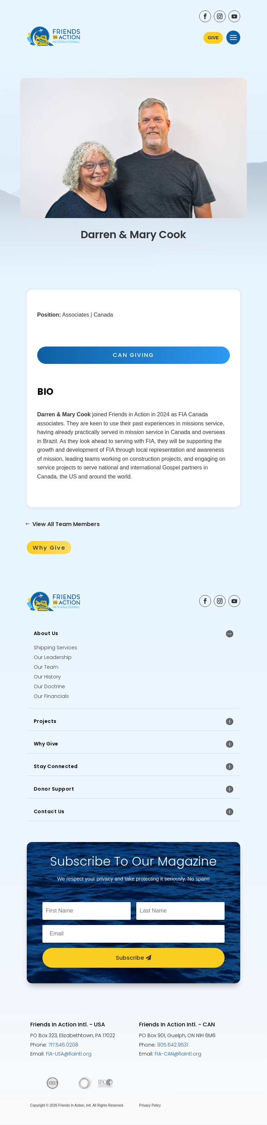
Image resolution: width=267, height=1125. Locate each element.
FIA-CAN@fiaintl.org (178, 1054)
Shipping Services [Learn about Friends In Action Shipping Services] (55, 648)
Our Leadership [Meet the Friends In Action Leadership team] (53, 658)
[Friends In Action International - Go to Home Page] (53, 37)
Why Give (49, 548)
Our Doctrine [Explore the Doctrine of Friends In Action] (49, 687)
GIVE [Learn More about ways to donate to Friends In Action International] (213, 37)
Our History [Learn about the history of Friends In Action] (47, 677)
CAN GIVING (133, 355)
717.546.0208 (63, 1045)
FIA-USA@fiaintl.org (68, 1054)
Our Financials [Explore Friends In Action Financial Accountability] (51, 696)
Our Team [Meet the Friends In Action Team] (46, 667)
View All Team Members (66, 524)
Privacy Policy (150, 1106)
